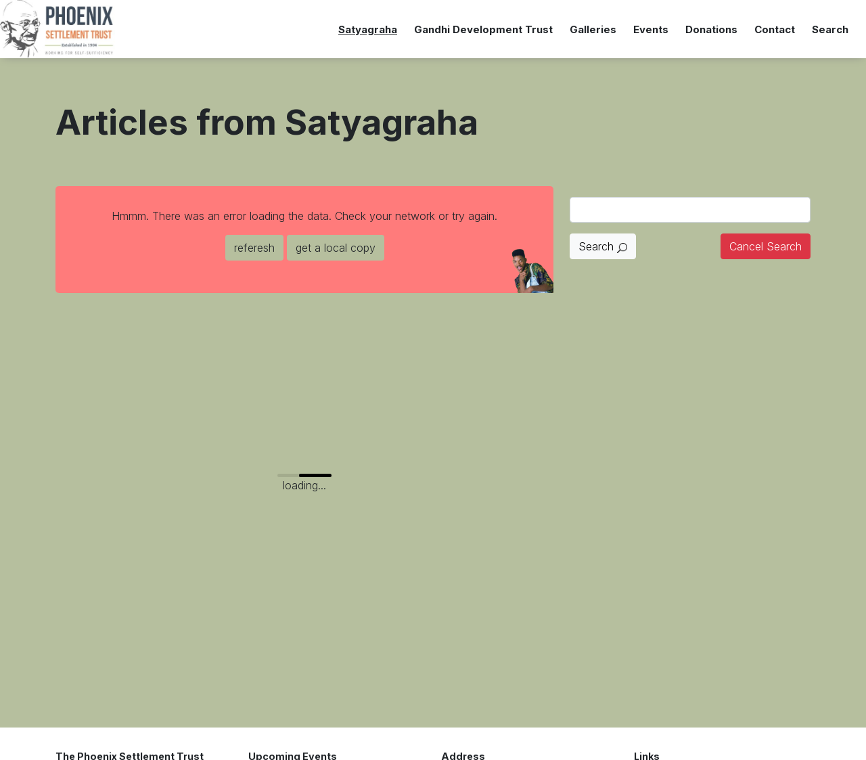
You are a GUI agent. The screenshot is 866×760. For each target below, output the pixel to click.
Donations (711, 29)
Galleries (593, 29)
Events (650, 29)
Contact (774, 29)
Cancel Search (765, 246)
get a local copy (335, 247)
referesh (254, 247)
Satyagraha (367, 29)
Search (830, 29)
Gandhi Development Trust (483, 29)
